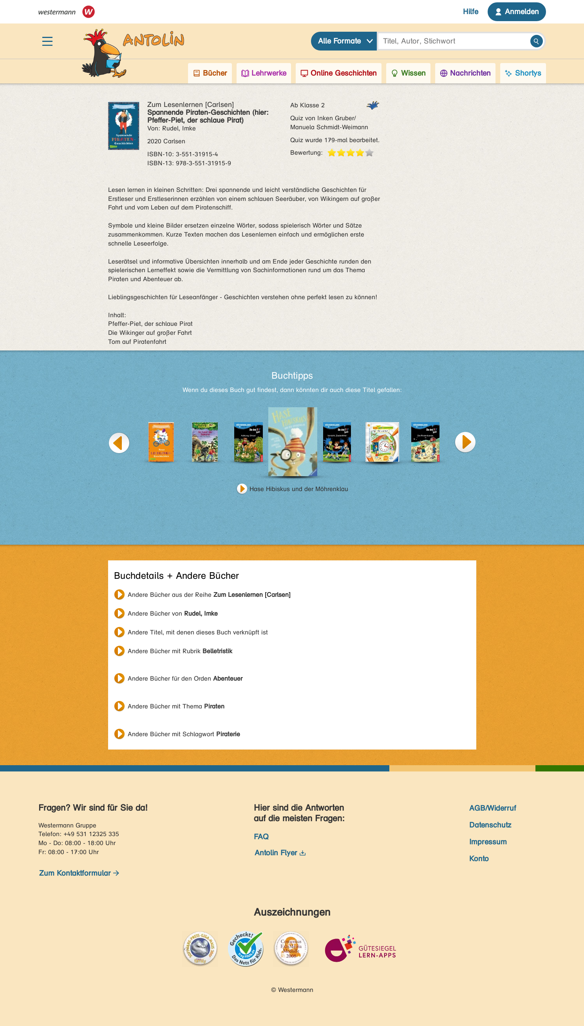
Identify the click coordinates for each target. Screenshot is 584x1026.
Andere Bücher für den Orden (185, 678)
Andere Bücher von (173, 613)
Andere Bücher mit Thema (176, 706)
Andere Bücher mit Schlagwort (184, 734)
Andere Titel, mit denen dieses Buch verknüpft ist (198, 632)
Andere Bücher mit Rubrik (180, 651)
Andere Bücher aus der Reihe (209, 594)
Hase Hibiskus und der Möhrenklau (299, 489)
